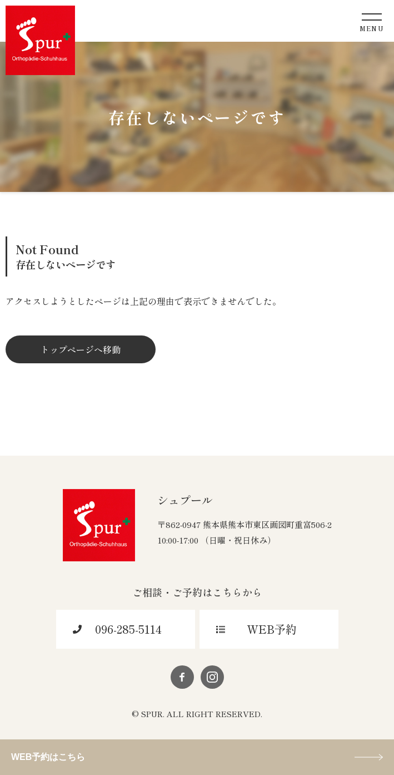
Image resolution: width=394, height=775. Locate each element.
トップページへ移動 (81, 349)
